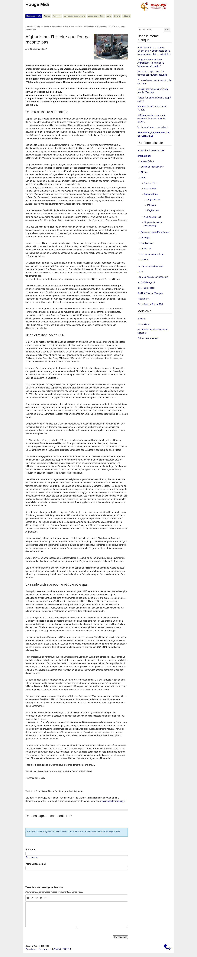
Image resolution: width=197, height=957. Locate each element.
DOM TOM (146, 248)
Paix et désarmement (147, 338)
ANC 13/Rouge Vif (146, 282)
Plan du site (31, 949)
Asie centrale (76, 27)
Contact (57, 949)
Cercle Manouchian (96, 16)
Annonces (57, 16)
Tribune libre (143, 299)
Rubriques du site (33, 16)
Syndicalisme (147, 243)
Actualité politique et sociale (150, 150)
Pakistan (151, 205)
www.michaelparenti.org (111, 801)
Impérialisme (143, 324)
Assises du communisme (74, 16)
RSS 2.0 (67, 949)
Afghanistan (89, 27)
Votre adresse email (35, 864)
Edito (109, 16)
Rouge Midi (37, 4)
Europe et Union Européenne (155, 232)
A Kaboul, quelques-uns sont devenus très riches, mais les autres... (151, 118)
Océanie (145, 259)
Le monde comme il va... (153, 254)
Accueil (28, 27)
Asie (66, 27)
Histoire (141, 319)
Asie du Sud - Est (152, 217)
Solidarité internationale (152, 167)
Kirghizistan (153, 210)
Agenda (47, 16)
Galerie (117, 16)
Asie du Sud (150, 188)
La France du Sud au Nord (150, 266)
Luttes (140, 271)
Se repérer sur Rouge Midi (150, 304)
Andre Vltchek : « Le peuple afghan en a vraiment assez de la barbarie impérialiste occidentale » (154, 50)
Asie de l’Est (150, 183)
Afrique (144, 172)
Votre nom (30, 849)
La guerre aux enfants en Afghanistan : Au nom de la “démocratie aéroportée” (150, 62)
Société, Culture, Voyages (150, 293)
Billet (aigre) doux (146, 288)
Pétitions (126, 16)
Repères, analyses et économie (152, 277)
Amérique (145, 238)
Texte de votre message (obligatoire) (44, 887)
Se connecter (31, 857)
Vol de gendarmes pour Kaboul (152, 127)
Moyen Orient (147, 161)
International (57, 27)
